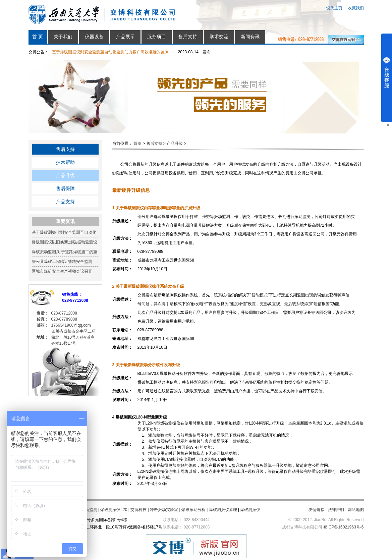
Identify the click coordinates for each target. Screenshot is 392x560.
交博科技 (138, 509)
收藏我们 (356, 8)
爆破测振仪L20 (113, 509)
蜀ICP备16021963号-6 (343, 527)
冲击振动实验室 (164, 509)
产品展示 (125, 36)
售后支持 (187, 36)
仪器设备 (94, 36)
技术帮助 (65, 162)
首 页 (37, 36)
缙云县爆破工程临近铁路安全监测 (62, 261)
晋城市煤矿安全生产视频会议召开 (62, 271)
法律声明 (336, 509)
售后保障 (65, 188)
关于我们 (63, 36)
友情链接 (317, 509)
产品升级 (65, 175)
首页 (137, 143)
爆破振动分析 (193, 509)
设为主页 (334, 8)
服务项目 (156, 36)
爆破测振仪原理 (223, 509)
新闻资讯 (250, 36)
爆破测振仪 (250, 509)
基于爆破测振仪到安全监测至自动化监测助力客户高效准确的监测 (110, 52)
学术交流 (219, 36)
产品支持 (65, 201)
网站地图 (356, 509)
